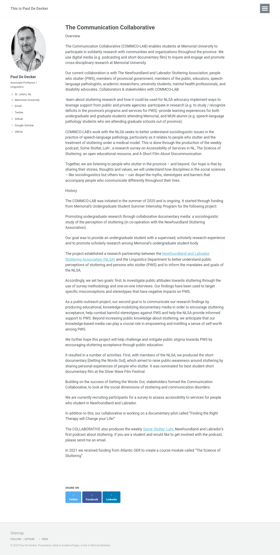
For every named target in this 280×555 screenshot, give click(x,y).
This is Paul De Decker (29, 8)
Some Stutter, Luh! (160, 450)
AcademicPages (70, 545)
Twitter (16, 113)
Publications (96, 8)
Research (71, 8)
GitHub (29, 539)
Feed (43, 539)
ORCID (16, 133)
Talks (118, 8)
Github (16, 120)
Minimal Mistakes (101, 545)
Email (16, 107)
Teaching (138, 8)
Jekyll (55, 545)
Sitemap (17, 533)
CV (155, 8)
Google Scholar (22, 126)
